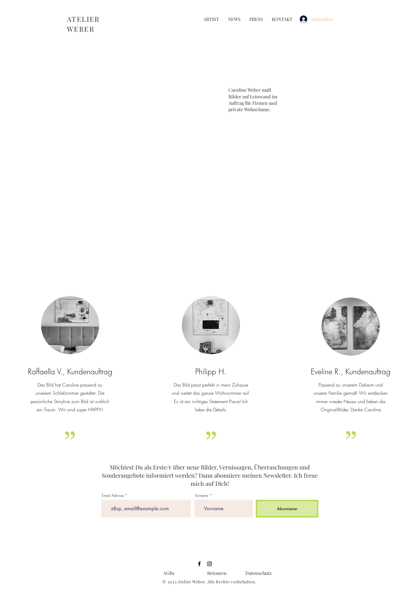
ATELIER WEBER (83, 23)
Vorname (201, 495)
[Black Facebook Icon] (199, 564)
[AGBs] (168, 573)
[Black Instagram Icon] (209, 564)
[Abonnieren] (287, 509)
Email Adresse (113, 495)
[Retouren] (216, 573)
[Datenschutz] (258, 573)
